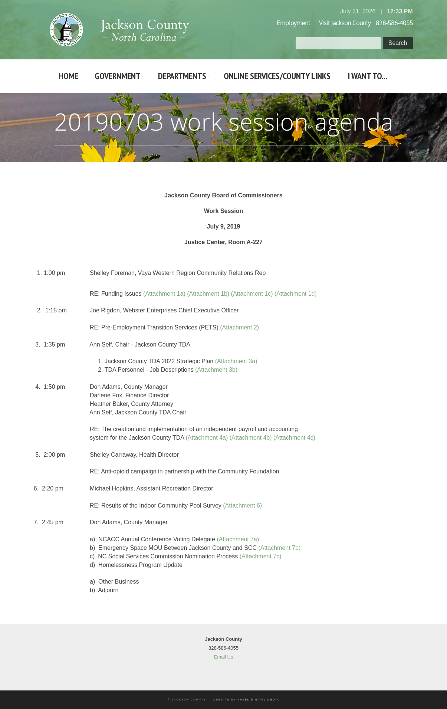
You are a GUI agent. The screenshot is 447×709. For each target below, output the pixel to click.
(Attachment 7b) (279, 548)
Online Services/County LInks (277, 76)
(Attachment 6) (242, 505)
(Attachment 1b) (208, 294)
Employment (293, 23)
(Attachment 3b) (216, 370)
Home (68, 76)
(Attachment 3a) (236, 361)
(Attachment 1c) (252, 294)
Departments (182, 76)
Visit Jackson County (345, 23)
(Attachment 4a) (206, 437)
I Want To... (367, 76)
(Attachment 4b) (251, 437)
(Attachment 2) (239, 327)
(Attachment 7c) (261, 556)
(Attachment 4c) (294, 437)
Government (118, 76)
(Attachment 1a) (164, 294)
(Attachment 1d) (296, 294)
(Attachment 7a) (238, 539)
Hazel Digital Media (258, 699)
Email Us (223, 657)
